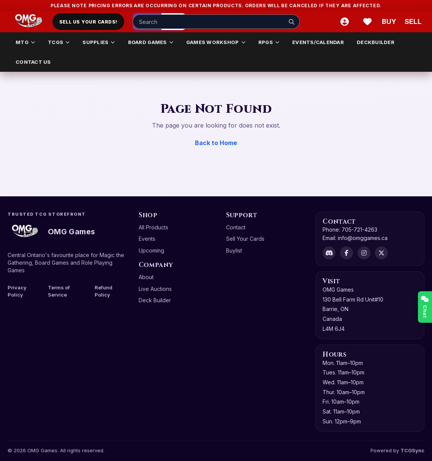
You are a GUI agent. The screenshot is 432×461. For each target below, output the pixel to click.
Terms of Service (59, 291)
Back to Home (216, 143)
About (146, 277)
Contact (235, 227)
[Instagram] (364, 252)
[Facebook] (346, 252)
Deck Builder (155, 300)
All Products (153, 227)
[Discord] (329, 252)
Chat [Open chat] (425, 307)
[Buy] (390, 21)
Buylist (234, 250)
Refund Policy (103, 291)
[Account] (344, 21)
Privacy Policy (17, 291)
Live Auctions (155, 289)
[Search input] (216, 21)
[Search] (292, 21)
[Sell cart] (413, 21)
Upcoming (151, 250)
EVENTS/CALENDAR (318, 42)
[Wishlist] (367, 21)
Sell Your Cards (245, 238)
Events (147, 238)
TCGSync (412, 450)
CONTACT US (33, 62)
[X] (381, 252)
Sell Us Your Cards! (88, 22)
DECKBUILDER (375, 42)
